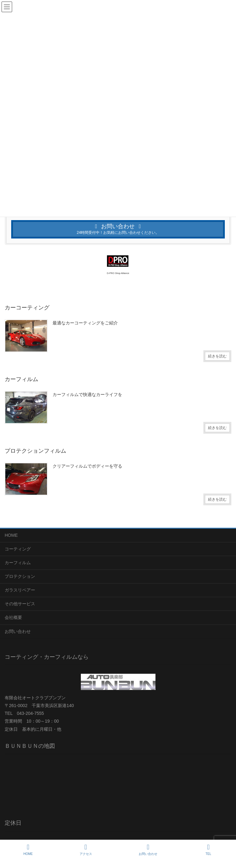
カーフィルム (18, 562)
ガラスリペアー (20, 590)
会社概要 (13, 617)
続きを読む (217, 356)
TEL (208, 850)
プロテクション (20, 576)
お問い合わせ (18, 631)
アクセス (86, 850)
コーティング (18, 548)
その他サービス (20, 603)
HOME (11, 535)
